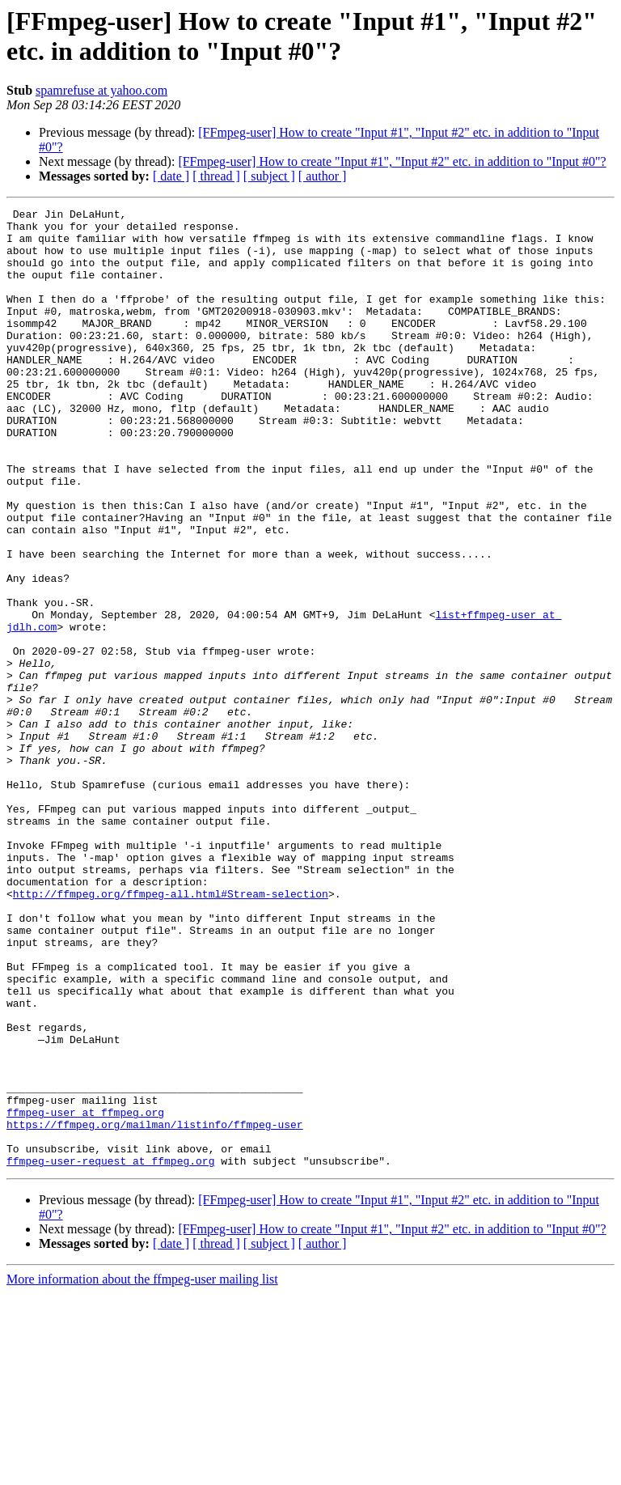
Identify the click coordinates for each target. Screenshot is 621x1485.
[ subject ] (269, 176)
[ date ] (171, 176)
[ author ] (322, 176)
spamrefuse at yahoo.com (101, 90)
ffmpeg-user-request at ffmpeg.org (110, 1352)
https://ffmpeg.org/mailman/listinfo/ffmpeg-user (154, 1308)
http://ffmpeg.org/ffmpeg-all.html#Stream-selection (170, 1032)
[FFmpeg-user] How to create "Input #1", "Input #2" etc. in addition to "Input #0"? (392, 161)
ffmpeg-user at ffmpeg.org (85, 1294)
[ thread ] (216, 176)
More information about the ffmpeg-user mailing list (142, 1471)
